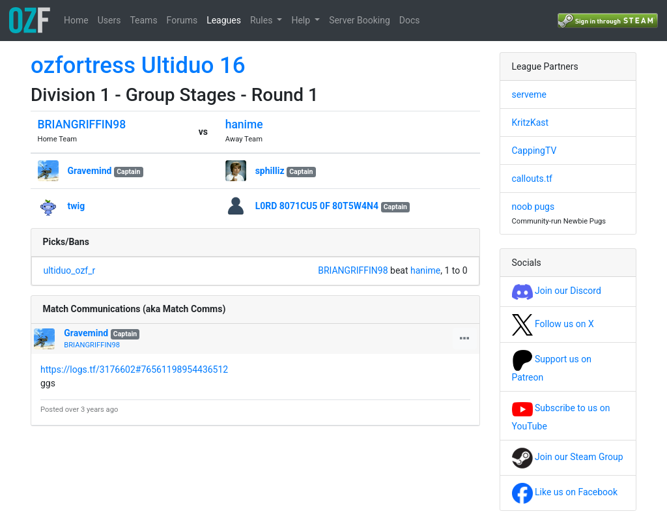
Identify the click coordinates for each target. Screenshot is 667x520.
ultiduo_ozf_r (70, 270)
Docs (409, 20)
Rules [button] (262, 20)
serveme (529, 94)
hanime (244, 124)
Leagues (223, 20)
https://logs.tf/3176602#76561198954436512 (134, 369)
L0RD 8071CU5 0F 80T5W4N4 (316, 206)
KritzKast (530, 122)
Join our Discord (556, 290)
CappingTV (534, 150)
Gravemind (90, 171)
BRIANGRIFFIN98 (82, 124)
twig (76, 206)
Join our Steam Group (567, 457)
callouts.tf (532, 178)
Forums (182, 20)
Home (76, 20)
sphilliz (270, 171)
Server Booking (359, 20)
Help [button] (301, 20)
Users (109, 20)
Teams (143, 20)
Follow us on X (553, 324)
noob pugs (533, 206)
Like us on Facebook (565, 492)
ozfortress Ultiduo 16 (138, 65)
